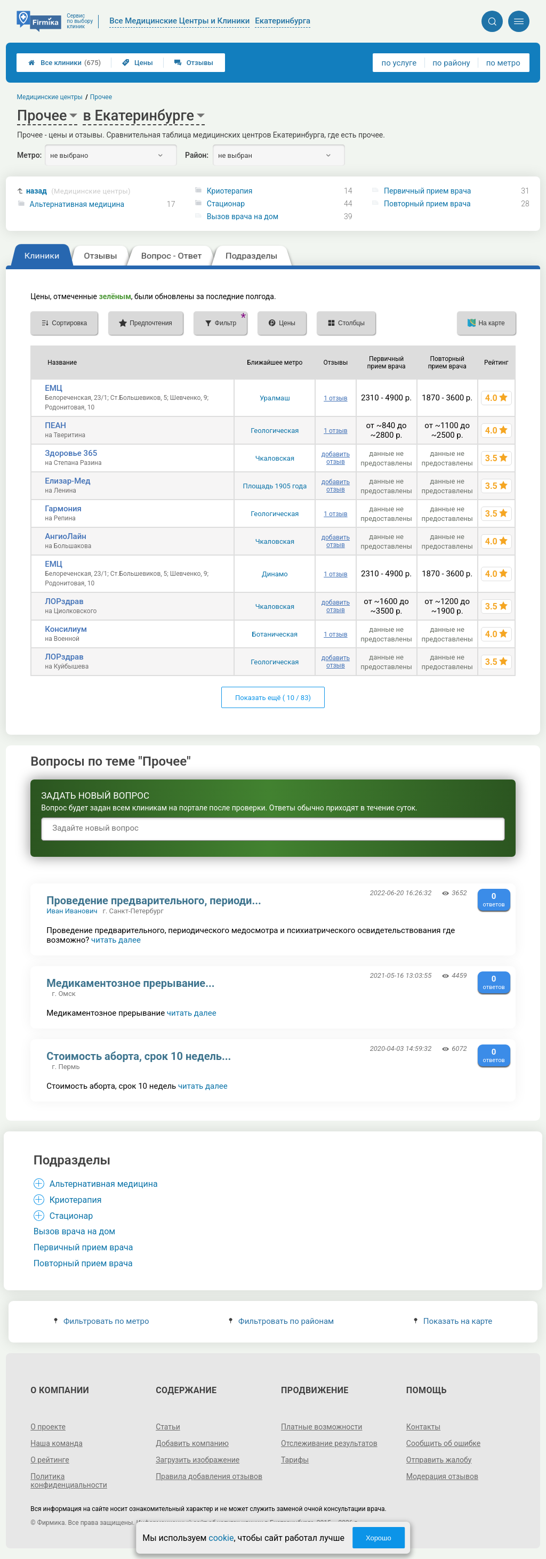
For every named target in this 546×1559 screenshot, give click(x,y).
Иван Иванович (71, 911)
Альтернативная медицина (77, 204)
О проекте (48, 1427)
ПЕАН (55, 425)
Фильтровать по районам (281, 1321)
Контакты (423, 1427)
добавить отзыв (336, 458)
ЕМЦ (53, 388)
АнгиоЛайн (65, 536)
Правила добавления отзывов (209, 1476)
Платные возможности (321, 1427)
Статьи (168, 1427)
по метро (503, 63)
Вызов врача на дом (242, 216)
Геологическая (275, 431)
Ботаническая (275, 634)
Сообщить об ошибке (443, 1443)
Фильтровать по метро (101, 1321)
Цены (137, 63)
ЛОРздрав (64, 601)
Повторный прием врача (427, 203)
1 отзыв (335, 398)
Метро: (29, 155)
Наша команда (56, 1443)
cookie (221, 1538)
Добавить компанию (192, 1443)
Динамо (275, 574)
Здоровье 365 (71, 453)
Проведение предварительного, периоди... (153, 900)
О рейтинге (49, 1460)
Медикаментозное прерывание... (130, 983)
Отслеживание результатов (329, 1443)
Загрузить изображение (197, 1460)
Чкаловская (274, 458)
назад (78, 191)
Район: (196, 155)
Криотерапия (230, 191)
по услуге (399, 63)
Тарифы (295, 1460)
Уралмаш (275, 398)
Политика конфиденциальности (68, 1480)
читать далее (116, 940)
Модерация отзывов (442, 1476)
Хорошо (378, 1538)
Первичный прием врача (427, 191)
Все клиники (64, 63)
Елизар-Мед (67, 481)
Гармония (63, 508)
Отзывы (193, 63)
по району (451, 63)
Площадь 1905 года (275, 486)
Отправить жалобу (439, 1460)
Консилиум (66, 629)
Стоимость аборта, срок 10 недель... (138, 1056)
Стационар (226, 203)
